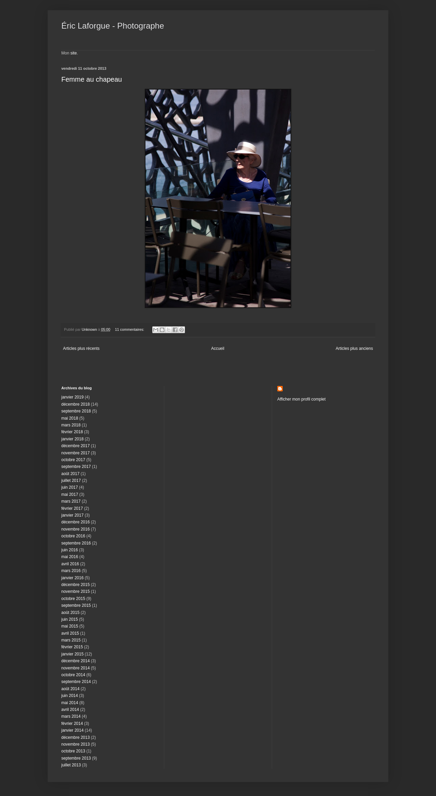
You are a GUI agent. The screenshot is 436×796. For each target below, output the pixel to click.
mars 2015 (71, 640)
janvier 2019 (72, 397)
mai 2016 (69, 556)
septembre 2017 (76, 466)
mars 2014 (71, 716)
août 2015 (70, 612)
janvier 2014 (72, 730)
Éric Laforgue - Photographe (112, 25)
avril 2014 (70, 709)
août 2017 (70, 473)
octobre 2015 (73, 598)
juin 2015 (69, 619)
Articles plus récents (81, 348)
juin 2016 (69, 550)
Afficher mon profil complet (301, 399)
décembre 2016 (75, 522)
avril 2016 (70, 564)
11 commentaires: (130, 329)
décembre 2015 (75, 584)
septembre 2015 (76, 605)
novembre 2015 (75, 591)
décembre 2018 (75, 404)
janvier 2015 (72, 654)
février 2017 (72, 508)
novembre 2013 (75, 744)
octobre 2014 (73, 674)
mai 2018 (69, 418)
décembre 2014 (75, 661)
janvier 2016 (72, 577)
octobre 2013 (73, 751)
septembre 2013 (76, 758)
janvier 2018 (72, 439)
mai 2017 (69, 494)
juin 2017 (69, 487)
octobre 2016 (73, 536)
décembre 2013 (75, 737)
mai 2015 (69, 626)
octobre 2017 (73, 459)
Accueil (217, 348)
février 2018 (72, 431)
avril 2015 (70, 633)
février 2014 (72, 723)
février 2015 (72, 647)
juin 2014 (69, 695)
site (74, 53)
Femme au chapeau (91, 79)
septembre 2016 (76, 543)
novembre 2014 (75, 668)
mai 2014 (69, 702)
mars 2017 (71, 501)
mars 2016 (71, 570)
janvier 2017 (72, 515)
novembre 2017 (75, 453)
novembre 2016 (75, 529)
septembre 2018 (76, 411)
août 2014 (70, 688)
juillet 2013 (71, 765)
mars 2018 (71, 425)
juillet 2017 (71, 480)
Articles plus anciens (354, 348)
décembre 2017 (75, 445)
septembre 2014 (76, 681)
